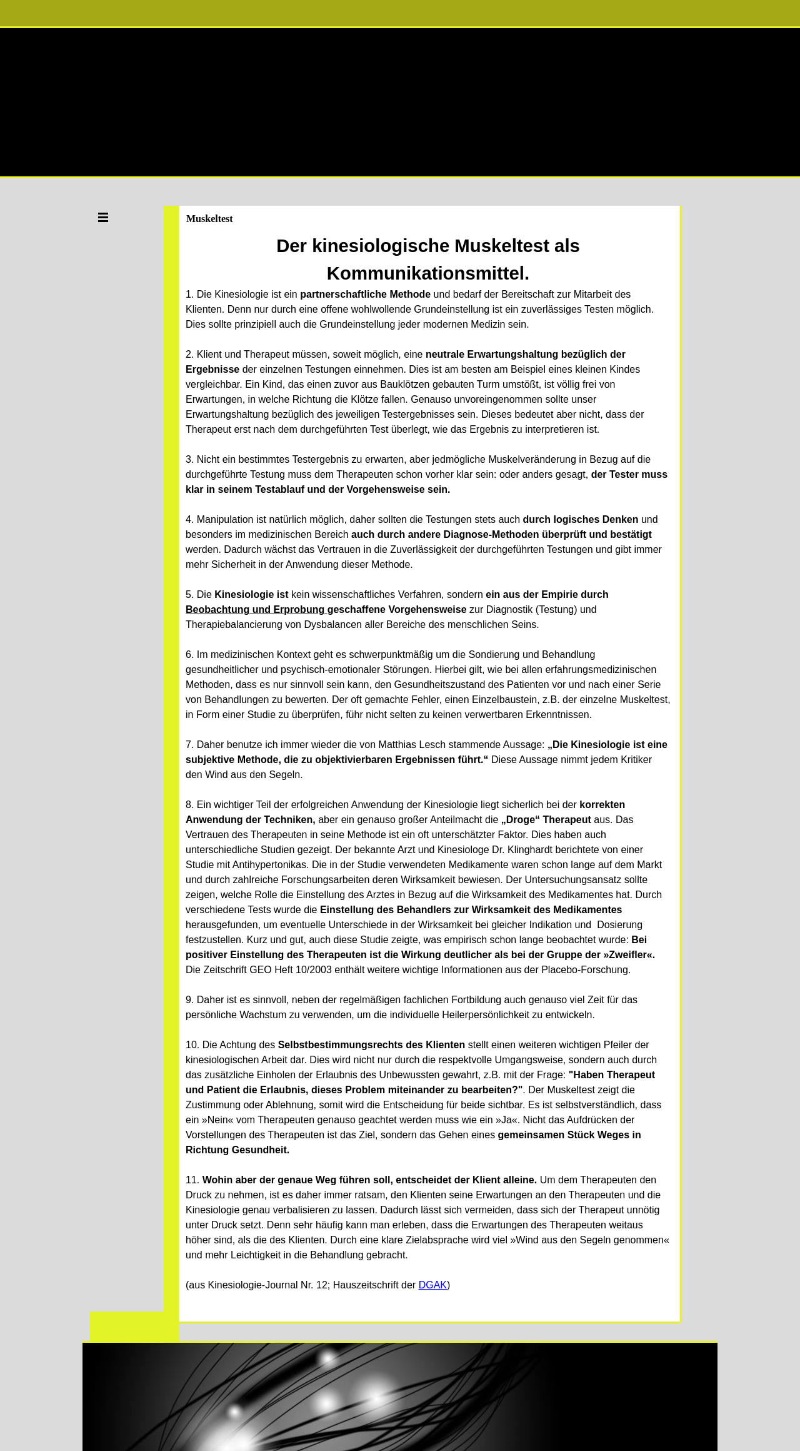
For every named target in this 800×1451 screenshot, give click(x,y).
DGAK (433, 1285)
